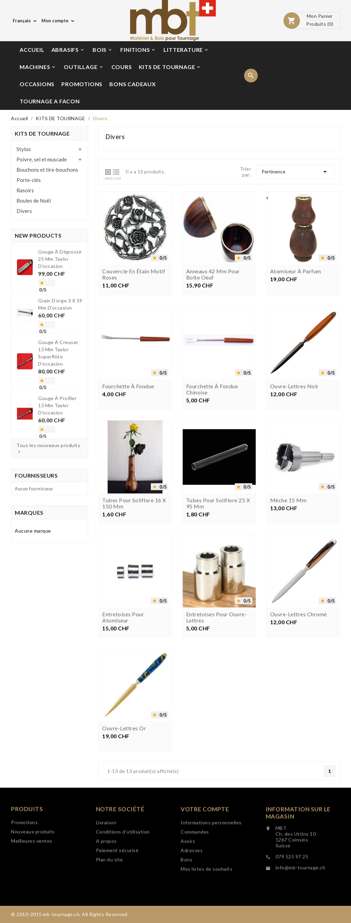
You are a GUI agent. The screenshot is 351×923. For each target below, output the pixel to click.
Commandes (195, 867)
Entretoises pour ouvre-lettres (216, 667)
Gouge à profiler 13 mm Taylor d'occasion (55, 383)
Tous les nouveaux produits (48, 448)
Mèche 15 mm (288, 550)
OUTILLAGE (84, 67)
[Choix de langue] (25, 20)
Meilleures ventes (31, 862)
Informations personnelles (211, 858)
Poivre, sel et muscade (41, 159)
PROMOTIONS (81, 84)
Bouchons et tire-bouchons (47, 170)
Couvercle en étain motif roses (133, 275)
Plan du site (109, 890)
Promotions (24, 844)
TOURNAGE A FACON (50, 101)
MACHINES (38, 67)
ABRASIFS (68, 49)
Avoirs (188, 876)
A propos (106, 872)
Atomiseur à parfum (295, 272)
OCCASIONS (37, 84)
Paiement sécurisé (117, 881)
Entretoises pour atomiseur (123, 667)
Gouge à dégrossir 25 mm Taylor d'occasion (56, 286)
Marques (29, 512)
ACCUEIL (32, 49)
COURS (121, 67)
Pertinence (295, 172)
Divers (24, 211)
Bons (186, 895)
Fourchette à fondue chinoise (212, 439)
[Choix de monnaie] (58, 20)
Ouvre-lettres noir (294, 436)
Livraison (106, 853)
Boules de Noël (33, 200)
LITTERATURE (186, 49)
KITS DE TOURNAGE (170, 67)
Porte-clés (28, 180)
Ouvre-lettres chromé (298, 664)
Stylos (23, 149)
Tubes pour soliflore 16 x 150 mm (134, 553)
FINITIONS (138, 49)
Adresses (192, 885)
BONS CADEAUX (132, 84)
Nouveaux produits (33, 853)
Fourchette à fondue (128, 436)
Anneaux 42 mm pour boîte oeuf (213, 275)
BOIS (103, 49)
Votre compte (205, 844)
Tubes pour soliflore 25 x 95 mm (218, 553)
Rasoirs (25, 190)
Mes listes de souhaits (206, 904)
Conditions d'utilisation (123, 862)
